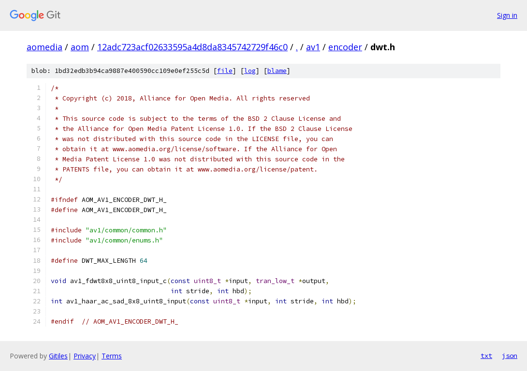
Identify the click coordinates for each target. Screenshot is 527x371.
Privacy (84, 355)
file (225, 71)
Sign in (507, 15)
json (509, 355)
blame (277, 71)
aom (80, 47)
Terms (112, 355)
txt (486, 355)
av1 (313, 47)
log (250, 71)
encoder (345, 47)
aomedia (44, 47)
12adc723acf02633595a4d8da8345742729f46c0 (192, 47)
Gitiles (58, 355)
